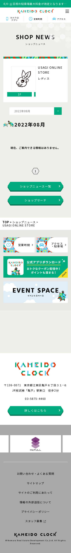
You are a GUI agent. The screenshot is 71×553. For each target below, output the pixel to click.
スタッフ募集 (35, 521)
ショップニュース (24, 222)
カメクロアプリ (14, 18)
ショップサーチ (35, 200)
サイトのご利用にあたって (35, 492)
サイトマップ (35, 483)
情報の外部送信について (35, 502)
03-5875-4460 (35, 399)
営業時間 (38, 19)
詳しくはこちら (35, 410)
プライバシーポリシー (35, 511)
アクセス (61, 19)
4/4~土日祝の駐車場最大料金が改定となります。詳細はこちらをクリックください (35, 4)
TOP (5, 222)
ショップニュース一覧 (35, 186)
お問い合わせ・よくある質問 (35, 473)
